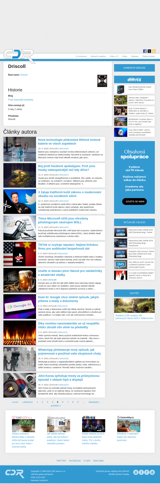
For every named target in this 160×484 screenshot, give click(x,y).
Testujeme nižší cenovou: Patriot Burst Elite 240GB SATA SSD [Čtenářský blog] (141, 253)
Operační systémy (98, 56)
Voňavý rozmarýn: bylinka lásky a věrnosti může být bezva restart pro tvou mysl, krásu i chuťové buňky (23, 440)
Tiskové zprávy (148, 56)
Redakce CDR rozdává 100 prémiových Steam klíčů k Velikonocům (134, 316)
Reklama (98, 461)
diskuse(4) (64, 148)
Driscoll (23, 75)
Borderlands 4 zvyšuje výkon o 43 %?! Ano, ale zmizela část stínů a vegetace (141, 121)
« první (14, 402)
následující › (94, 402)
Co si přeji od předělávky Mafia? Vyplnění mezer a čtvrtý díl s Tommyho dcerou (141, 275)
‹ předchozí (27, 402)
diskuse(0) (62, 253)
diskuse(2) (62, 306)
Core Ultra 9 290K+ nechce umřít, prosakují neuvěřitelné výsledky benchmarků (140, 132)
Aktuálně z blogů (134, 222)
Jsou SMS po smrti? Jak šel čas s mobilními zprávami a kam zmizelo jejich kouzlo (141, 264)
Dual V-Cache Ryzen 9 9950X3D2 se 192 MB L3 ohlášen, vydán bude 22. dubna (141, 110)
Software (134, 56)
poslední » (56, 405)
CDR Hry (134, 79)
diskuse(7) (64, 175)
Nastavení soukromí (39, 480)
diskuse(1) (62, 332)
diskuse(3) (64, 201)
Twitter (61, 461)
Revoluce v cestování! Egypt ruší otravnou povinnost (128, 437)
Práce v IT (114, 56)
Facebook (75, 461)
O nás (87, 461)
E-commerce (81, 56)
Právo (124, 56)
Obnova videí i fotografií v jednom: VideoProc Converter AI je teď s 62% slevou (141, 100)
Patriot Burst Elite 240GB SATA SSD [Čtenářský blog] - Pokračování (141, 243)
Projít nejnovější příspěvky (21, 100)
